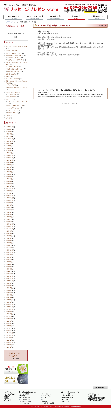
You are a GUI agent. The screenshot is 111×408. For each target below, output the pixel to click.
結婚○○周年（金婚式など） (15, 69)
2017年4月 (9, 193)
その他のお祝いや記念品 (13, 92)
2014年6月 (9, 262)
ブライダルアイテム (13, 66)
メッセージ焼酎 (24, 394)
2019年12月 (9, 155)
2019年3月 (9, 174)
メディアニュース (93, 394)
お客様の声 (55, 17)
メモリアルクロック (25, 401)
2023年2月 (9, 131)
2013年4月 (9, 295)
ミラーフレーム (24, 403)
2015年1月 (9, 248)
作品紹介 (76, 17)
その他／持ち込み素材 (48, 403)
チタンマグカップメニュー (15, 105)
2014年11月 (9, 250)
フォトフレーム (46, 394)
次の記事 (74, 104)
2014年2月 (9, 271)
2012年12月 (9, 304)
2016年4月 (9, 214)
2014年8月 (9, 257)
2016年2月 (9, 219)
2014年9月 (9, 255)
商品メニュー (10, 99)
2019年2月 (9, 176)
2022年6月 (9, 134)
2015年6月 (9, 238)
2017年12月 (9, 188)
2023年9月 (9, 129)
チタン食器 (65, 399)
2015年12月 (9, 224)
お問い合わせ (97, 17)
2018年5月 (9, 183)
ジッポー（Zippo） (47, 395)
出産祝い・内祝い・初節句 (14, 53)
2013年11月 (9, 278)
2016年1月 (9, 221)
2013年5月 (9, 292)
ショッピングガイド (34, 17)
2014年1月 (9, 274)
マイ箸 (44, 397)
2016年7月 (9, 207)
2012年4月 (9, 323)
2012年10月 (9, 309)
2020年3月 (9, 148)
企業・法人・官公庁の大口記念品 (17, 87)
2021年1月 (9, 136)
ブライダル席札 (12, 85)
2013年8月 (9, 285)
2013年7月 (9, 288)
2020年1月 (9, 153)
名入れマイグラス (25, 399)
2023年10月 (9, 127)
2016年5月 (9, 212)
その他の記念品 (12, 96)
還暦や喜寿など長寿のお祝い (14, 55)
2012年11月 (9, 307)
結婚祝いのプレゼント (13, 71)
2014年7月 (9, 259)
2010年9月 (9, 345)
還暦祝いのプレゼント (13, 57)
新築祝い (8, 76)
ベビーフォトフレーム (68, 397)
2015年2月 (9, 245)
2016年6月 (9, 210)
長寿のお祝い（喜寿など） (15, 60)
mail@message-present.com (85, 8)
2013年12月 (9, 276)
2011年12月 (9, 333)
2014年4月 (9, 266)
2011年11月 (9, 335)
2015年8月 (9, 233)
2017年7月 (9, 191)
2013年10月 (9, 281)
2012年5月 (9, 321)
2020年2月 (9, 150)
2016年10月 (9, 200)
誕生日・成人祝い (11, 74)
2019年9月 (9, 162)
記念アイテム (65, 401)
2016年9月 (9, 202)
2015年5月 (9, 240)
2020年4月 (9, 146)
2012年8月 (9, 314)
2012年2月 (9, 328)
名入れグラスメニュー (13, 108)
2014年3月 (9, 269)
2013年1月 (9, 302)
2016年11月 (9, 198)
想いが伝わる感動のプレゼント (28, 392)
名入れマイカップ (12, 110)
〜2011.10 (16, 356)
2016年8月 (9, 205)
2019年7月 (9, 165)
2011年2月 (9, 340)
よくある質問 (16, 379)
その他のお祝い (12, 94)
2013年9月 (9, 283)
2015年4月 (9, 243)
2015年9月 (9, 231)
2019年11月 (9, 157)
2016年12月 (9, 195)
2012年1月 (9, 330)
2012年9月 (9, 311)
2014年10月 (9, 252)
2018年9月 (9, 181)
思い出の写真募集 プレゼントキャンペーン (16, 369)
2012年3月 (9, 326)
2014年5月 (9, 264)
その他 (8, 118)
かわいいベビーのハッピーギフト (70, 392)
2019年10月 (9, 160)
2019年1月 (9, 179)
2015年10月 (9, 229)
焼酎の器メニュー (12, 113)
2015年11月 (9, 226)
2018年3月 (9, 186)
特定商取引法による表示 (95, 400)
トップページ (14, 17)
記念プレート (46, 401)
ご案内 (8, 115)
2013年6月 (9, 290)
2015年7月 (9, 236)
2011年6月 (9, 337)
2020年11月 (9, 139)
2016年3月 (9, 217)
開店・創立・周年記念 (12, 79)
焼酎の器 (22, 395)
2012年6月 (9, 318)
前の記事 (66, 104)
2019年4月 (9, 172)
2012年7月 (9, 316)
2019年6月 (9, 167)
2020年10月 (9, 141)
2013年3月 (9, 297)
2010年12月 (9, 342)
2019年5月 (9, 169)
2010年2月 (9, 347)
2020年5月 (9, 143)
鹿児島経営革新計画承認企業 (96, 398)
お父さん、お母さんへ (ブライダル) (16, 46)
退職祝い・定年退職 (12, 51)
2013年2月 (9, 300)
